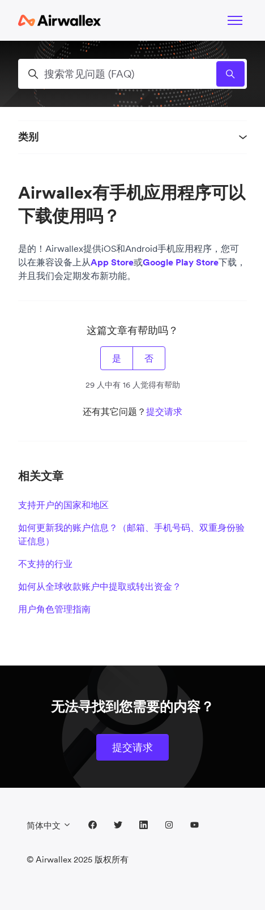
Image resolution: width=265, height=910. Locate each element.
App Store (112, 262)
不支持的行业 (45, 563)
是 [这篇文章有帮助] (116, 358)
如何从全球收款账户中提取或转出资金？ (99, 586)
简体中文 (49, 825)
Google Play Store (181, 262)
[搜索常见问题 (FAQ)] (132, 74)
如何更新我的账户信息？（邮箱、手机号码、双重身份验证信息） (131, 534)
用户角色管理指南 (54, 609)
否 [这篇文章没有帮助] (148, 358)
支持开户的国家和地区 (63, 504)
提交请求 (164, 411)
